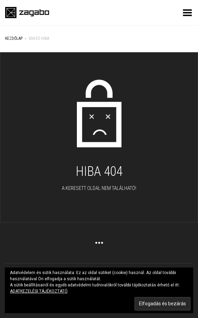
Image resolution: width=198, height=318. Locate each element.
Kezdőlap (14, 38)
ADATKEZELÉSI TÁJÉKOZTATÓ (39, 291)
